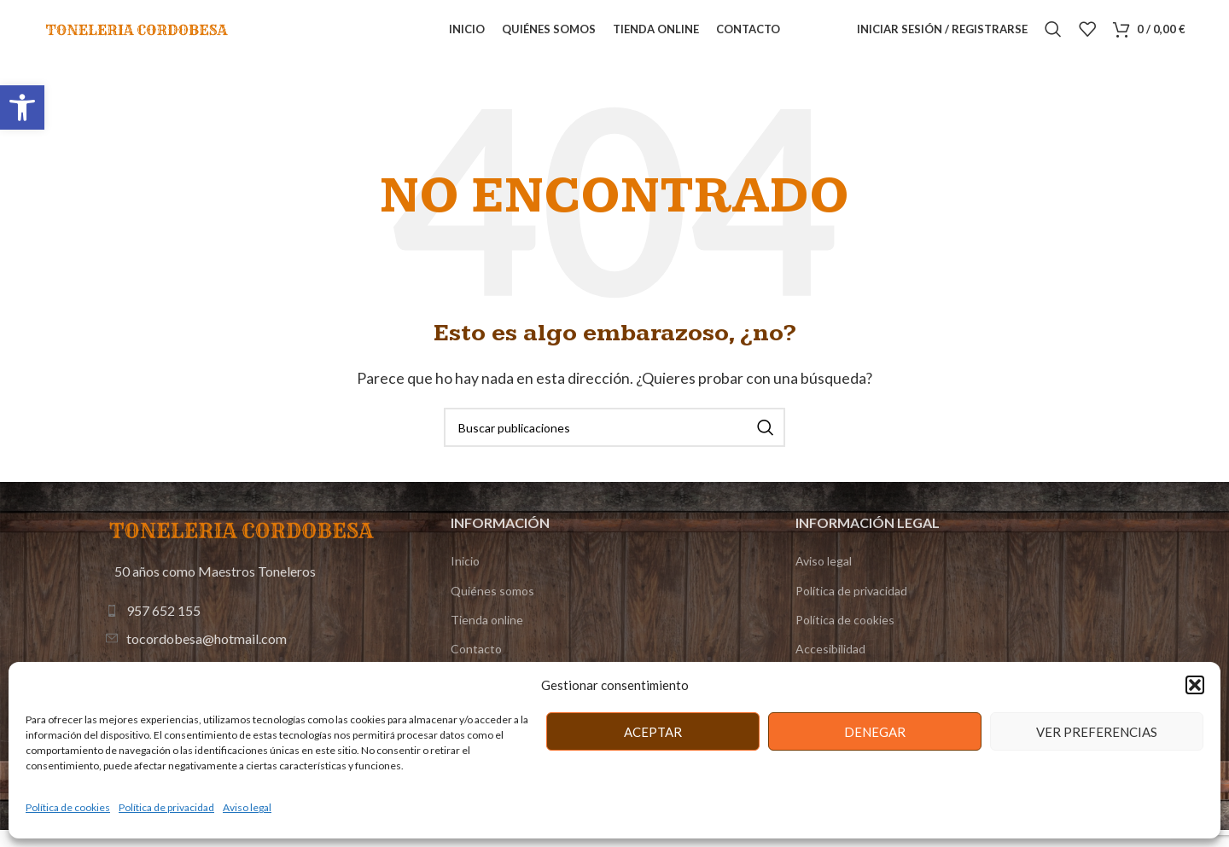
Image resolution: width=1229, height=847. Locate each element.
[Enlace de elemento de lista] (244, 629)
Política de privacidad (166, 807)
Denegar (875, 732)
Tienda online (487, 637)
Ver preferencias (1096, 732)
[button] (22, 107)
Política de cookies (68, 807)
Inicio (465, 579)
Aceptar (653, 732)
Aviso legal (247, 807)
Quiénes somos (492, 608)
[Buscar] (1053, 38)
